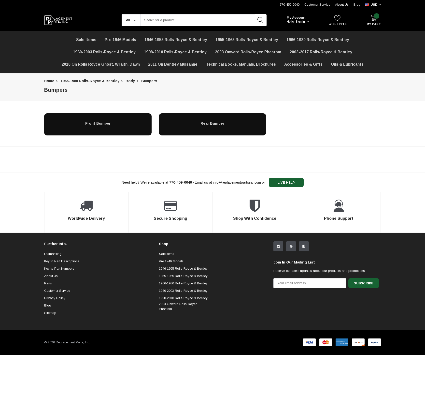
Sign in (302, 21)
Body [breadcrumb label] (130, 81)
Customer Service (57, 291)
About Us (342, 4)
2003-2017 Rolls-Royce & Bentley (321, 52)
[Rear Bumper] (212, 123)
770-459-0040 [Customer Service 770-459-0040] (289, 4)
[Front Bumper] (97, 123)
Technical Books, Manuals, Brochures (241, 64)
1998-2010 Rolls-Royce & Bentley (175, 52)
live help (286, 182)
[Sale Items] (86, 40)
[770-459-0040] (180, 182)
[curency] (373, 4)
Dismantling (52, 254)
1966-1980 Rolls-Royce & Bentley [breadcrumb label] (90, 81)
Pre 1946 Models (120, 40)
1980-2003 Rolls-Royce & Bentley (104, 52)
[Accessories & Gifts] (303, 64)
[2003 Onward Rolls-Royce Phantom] (248, 52)
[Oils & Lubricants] (347, 64)
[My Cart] (374, 20)
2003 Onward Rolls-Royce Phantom (178, 306)
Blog (357, 4)
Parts (48, 283)
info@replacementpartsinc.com (237, 182)
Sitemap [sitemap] (50, 313)
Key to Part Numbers (59, 268)
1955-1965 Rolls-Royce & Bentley (246, 40)
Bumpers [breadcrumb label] (149, 81)
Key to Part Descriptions (61, 261)
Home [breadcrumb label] (49, 81)
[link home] (58, 20)
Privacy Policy (54, 298)
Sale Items (166, 254)
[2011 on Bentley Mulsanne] (173, 64)
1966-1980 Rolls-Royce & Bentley (317, 40)
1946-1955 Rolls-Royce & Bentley (175, 40)
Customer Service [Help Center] (317, 4)
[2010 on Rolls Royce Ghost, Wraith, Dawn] (100, 64)
